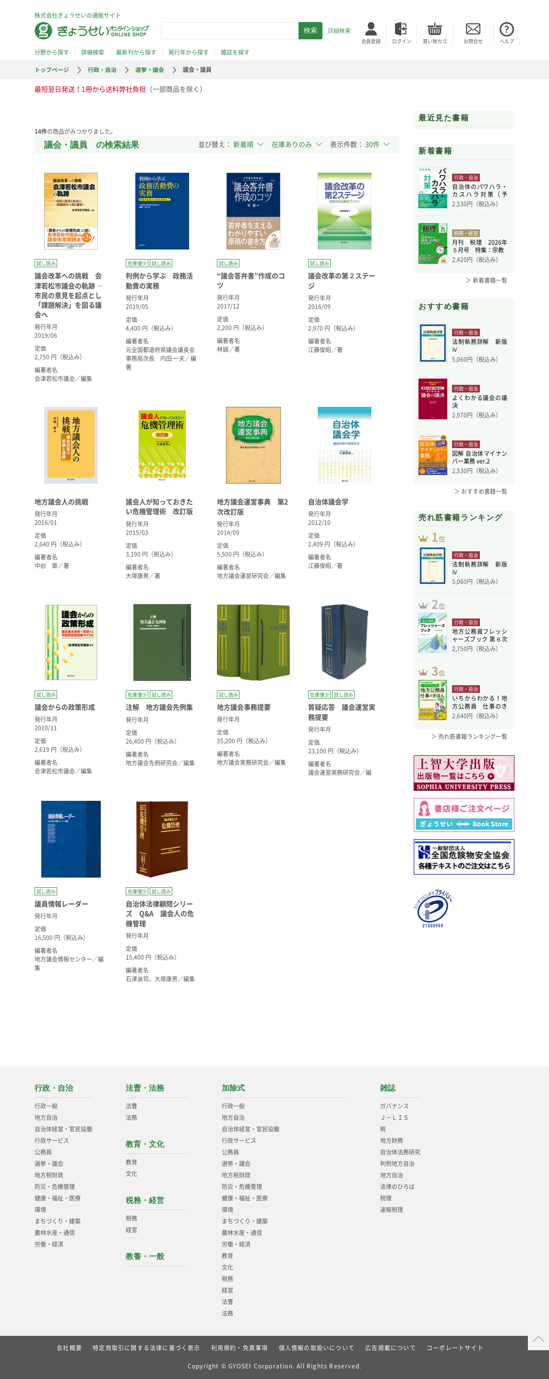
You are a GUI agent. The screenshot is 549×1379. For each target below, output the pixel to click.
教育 (131, 1162)
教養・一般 (145, 1256)
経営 (131, 1229)
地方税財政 (49, 1175)
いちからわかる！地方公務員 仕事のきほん (479, 705)
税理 (386, 1198)
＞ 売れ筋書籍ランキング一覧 (469, 739)
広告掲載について (390, 1347)
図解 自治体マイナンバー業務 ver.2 (479, 457)
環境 (40, 1209)
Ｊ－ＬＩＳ (394, 1117)
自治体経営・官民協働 (63, 1129)
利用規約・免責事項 (239, 1347)
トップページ (52, 69)
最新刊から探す (136, 52)
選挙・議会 (149, 69)
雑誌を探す (235, 52)
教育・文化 (145, 1144)
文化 (131, 1173)
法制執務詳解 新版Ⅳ (479, 345)
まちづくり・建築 (58, 1221)
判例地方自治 (397, 1163)
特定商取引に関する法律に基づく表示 (146, 1347)
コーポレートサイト (455, 1347)
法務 (131, 1117)
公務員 (43, 1152)
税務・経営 (145, 1200)
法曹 (131, 1106)
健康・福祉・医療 (58, 1198)
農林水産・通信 (55, 1232)
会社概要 (69, 1347)
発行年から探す (188, 52)
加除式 (233, 1088)
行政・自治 (102, 69)
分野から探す (52, 52)
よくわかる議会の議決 (479, 401)
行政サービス (52, 1140)
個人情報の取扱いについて (317, 1347)
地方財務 (391, 1140)
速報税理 (391, 1209)
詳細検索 (339, 30)
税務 (131, 1218)
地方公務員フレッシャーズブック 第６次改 (479, 636)
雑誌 (387, 1088)
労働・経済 (49, 1244)
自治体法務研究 (400, 1152)
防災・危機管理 (55, 1186)
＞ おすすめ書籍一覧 (480, 491)
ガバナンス (394, 1106)
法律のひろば (397, 1186)
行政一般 (46, 1106)
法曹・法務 (145, 1088)
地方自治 (46, 1117)
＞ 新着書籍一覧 (486, 279)
